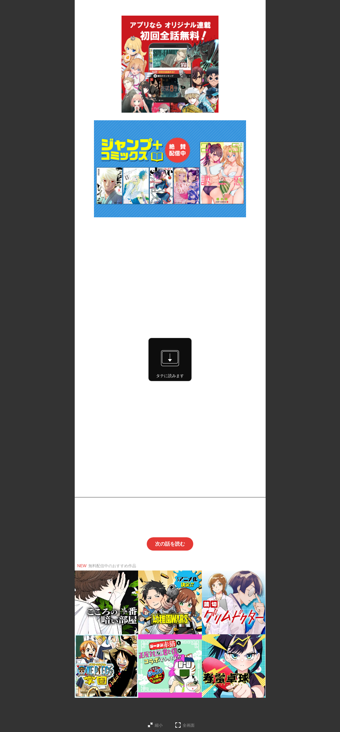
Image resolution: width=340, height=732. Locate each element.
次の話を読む (170, 544)
